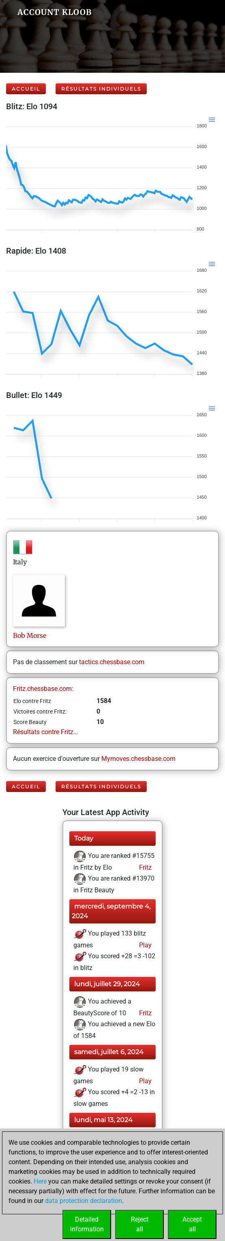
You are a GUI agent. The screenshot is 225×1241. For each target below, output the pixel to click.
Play (144, 945)
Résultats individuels (101, 89)
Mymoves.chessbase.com (138, 758)
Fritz (144, 867)
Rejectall (139, 1224)
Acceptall (192, 1224)
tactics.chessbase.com (111, 662)
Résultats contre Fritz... (45, 732)
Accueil (26, 89)
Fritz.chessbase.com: (43, 689)
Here (40, 1181)
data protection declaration (83, 1201)
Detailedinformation (87, 1224)
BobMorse (29, 635)
